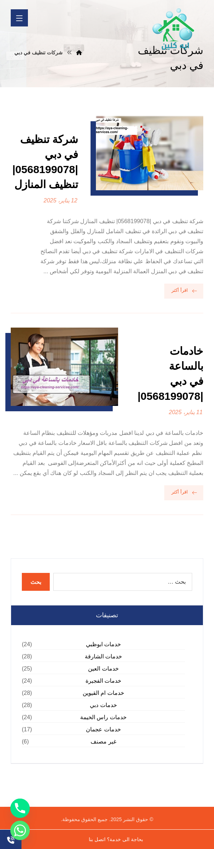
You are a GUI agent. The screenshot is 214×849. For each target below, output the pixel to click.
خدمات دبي (103, 705)
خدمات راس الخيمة (103, 717)
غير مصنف (103, 741)
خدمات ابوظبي (103, 644)
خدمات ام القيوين (103, 693)
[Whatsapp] (20, 830)
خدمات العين (103, 669)
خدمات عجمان (103, 729)
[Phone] (20, 808)
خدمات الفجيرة (103, 681)
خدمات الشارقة (103, 656)
